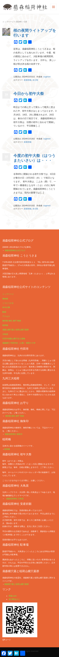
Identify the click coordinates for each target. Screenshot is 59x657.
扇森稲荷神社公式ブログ (15, 250)
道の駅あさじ (14, 599)
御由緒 (5, 299)
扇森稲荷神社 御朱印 (13, 434)
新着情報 (27, 80)
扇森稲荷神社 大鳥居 (15, 499)
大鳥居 (5, 334)
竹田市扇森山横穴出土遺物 (13, 339)
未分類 (35, 80)
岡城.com (13, 596)
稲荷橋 (5, 325)
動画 (4, 312)
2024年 (19, 22)
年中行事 (6, 307)
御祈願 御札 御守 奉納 (11, 321)
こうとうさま (8, 303)
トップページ (8, 22)
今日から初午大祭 (28, 93)
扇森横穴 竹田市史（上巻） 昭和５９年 (19, 343)
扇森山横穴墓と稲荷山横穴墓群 (15, 330)
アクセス (6, 316)
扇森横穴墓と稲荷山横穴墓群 (16, 584)
